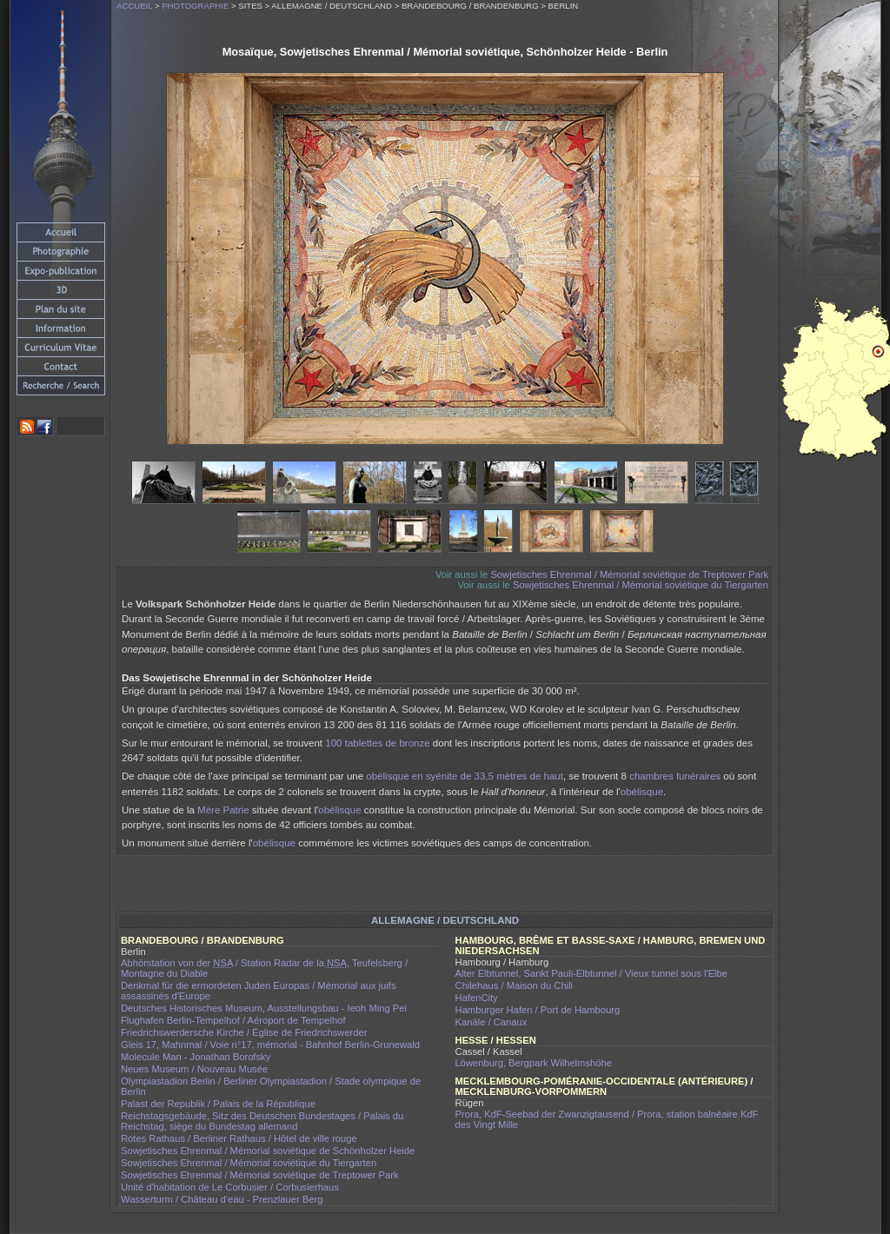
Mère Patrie (223, 810)
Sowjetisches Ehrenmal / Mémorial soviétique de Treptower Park (629, 574)
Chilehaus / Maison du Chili (514, 985)
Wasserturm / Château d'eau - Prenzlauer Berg (221, 1199)
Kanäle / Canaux (491, 1022)
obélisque (642, 791)
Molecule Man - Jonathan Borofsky (195, 1057)
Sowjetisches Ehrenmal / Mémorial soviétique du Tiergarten (640, 585)
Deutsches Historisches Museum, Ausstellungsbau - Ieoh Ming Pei (264, 1008)
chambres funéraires (675, 776)
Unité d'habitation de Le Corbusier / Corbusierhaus (230, 1187)
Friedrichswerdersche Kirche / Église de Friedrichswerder (244, 1032)
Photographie (195, 5)
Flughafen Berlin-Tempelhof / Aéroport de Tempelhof (233, 1020)
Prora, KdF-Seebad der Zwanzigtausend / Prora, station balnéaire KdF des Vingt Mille (607, 1119)
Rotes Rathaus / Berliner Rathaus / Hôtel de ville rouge (239, 1138)
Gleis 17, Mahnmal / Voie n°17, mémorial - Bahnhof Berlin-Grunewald (270, 1044)
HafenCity (476, 997)
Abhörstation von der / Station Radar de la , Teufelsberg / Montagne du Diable (264, 968)
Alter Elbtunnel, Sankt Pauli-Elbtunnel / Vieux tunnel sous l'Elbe (591, 973)
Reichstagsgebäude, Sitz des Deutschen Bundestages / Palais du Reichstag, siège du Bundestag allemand (262, 1121)
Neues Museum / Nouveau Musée (194, 1069)
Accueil (134, 5)
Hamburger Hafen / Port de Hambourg (538, 1010)
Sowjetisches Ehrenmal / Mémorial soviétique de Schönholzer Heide (268, 1150)
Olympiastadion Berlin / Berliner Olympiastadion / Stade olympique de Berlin (271, 1086)
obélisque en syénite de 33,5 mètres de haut (464, 776)
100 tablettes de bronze (377, 743)
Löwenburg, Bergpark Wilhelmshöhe (533, 1063)
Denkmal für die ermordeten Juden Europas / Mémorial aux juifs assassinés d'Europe (258, 990)
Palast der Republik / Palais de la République (218, 1103)
